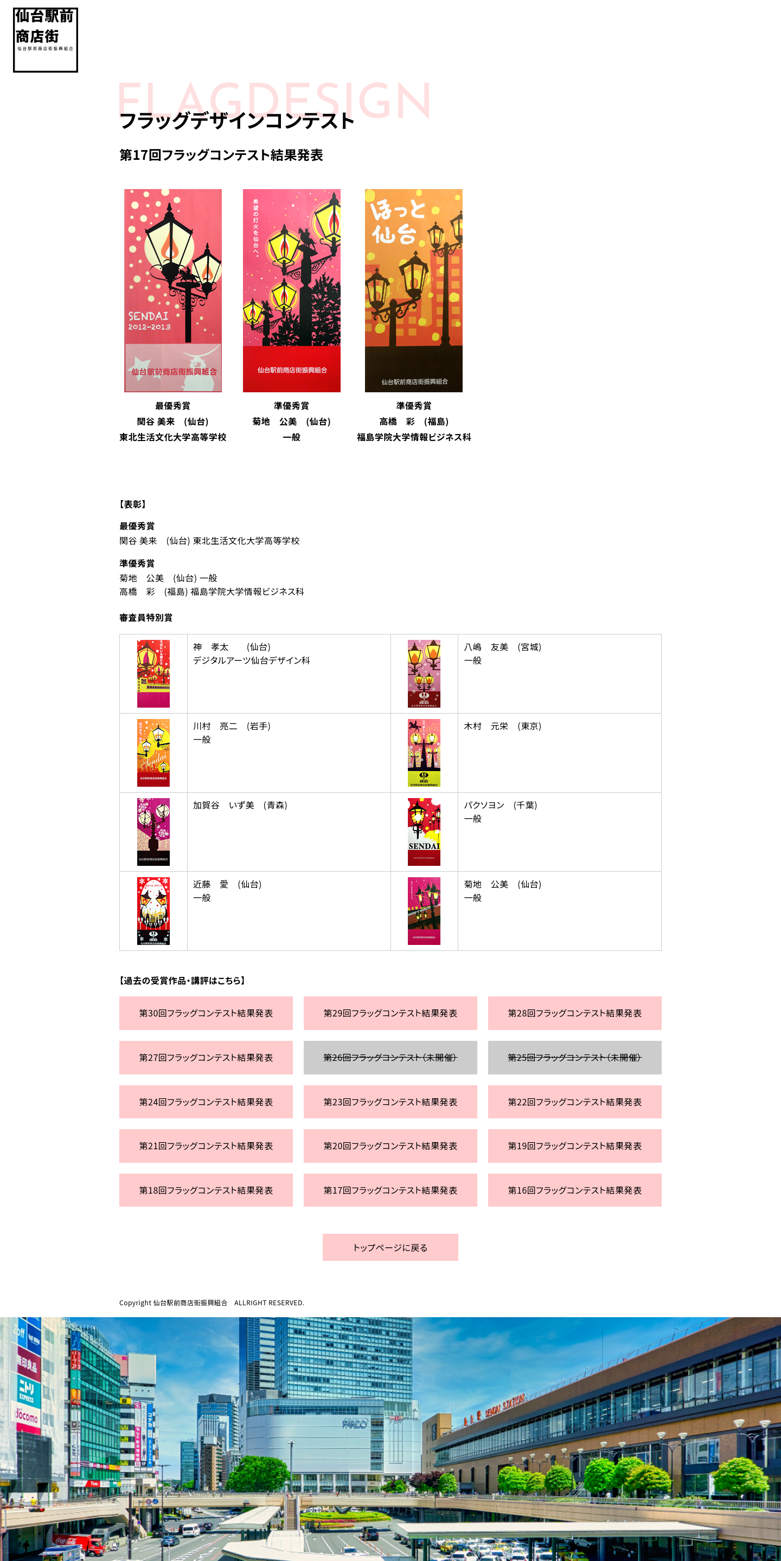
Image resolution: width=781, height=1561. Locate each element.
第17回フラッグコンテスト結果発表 (391, 1189)
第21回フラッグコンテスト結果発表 (206, 1145)
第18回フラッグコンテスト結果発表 (206, 1189)
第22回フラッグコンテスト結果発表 (575, 1101)
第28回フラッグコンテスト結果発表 (575, 1012)
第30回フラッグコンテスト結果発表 (206, 1012)
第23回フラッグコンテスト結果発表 (391, 1101)
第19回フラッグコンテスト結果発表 (575, 1145)
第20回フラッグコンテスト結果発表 (391, 1145)
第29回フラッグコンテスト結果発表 (391, 1012)
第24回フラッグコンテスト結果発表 (206, 1101)
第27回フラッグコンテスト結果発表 (206, 1057)
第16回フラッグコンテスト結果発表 (575, 1189)
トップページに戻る (390, 1247)
